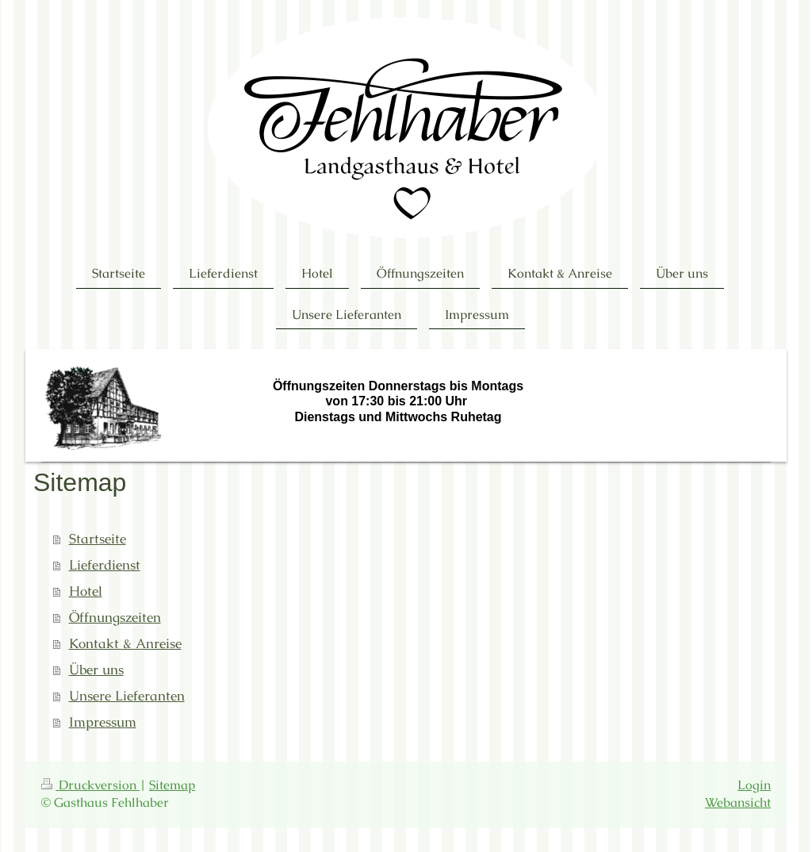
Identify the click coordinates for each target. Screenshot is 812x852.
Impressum (102, 722)
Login (754, 785)
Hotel (85, 591)
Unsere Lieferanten (127, 696)
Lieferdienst (104, 565)
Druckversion (90, 785)
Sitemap (172, 785)
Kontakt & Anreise (125, 643)
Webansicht (738, 803)
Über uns (96, 670)
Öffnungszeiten (115, 617)
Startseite (97, 539)
